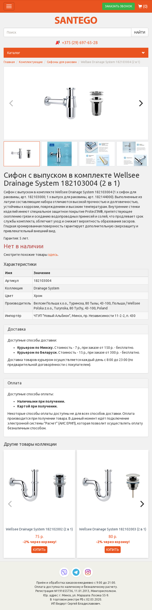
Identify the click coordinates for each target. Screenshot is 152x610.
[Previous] (11, 103)
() (143, 6)
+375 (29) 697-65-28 (80, 42)
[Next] (140, 103)
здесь (53, 255)
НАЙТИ (139, 32)
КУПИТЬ (39, 550)
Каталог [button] (77, 53)
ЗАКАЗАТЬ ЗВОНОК (118, 6)
